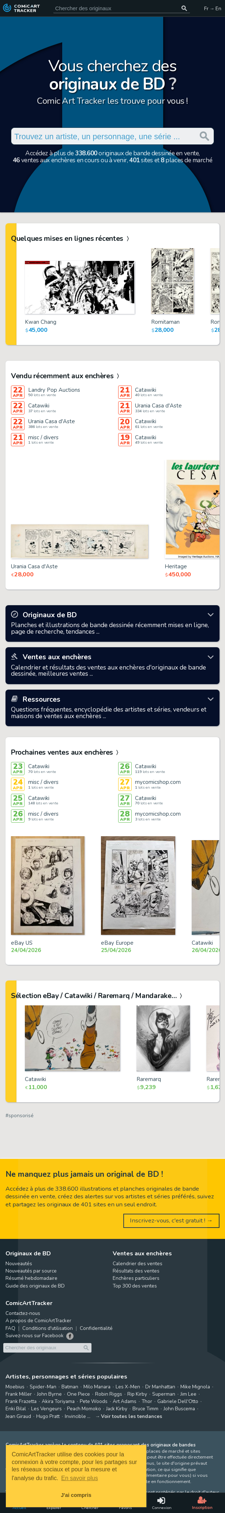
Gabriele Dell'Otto (177, 1401)
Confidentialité (96, 1328)
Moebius (15, 1386)
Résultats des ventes (136, 1270)
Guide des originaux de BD (35, 1285)
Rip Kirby (137, 1394)
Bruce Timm (145, 1408)
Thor (147, 1401)
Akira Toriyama (58, 1401)
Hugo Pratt (48, 1416)
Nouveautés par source (31, 1270)
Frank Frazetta (21, 1401)
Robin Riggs (108, 1394)
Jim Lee (188, 1394)
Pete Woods (94, 1401)
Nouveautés (18, 1263)
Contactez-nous (22, 1313)
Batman (69, 1386)
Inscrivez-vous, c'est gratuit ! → (171, 1220)
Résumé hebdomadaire (31, 1278)
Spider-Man (43, 1386)
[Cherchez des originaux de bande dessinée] (121, 8)
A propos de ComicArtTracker (38, 1320)
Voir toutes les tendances (131, 1416)
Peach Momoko (84, 1408)
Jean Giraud (18, 1416)
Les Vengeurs (46, 1408)
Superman (163, 1394)
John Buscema (179, 1408)
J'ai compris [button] (76, 1495)
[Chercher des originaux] (184, 8)
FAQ (10, 1328)
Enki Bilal (15, 1408)
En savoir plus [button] (79, 1478)
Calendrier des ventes (137, 1263)
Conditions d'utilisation (47, 1328)
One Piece (78, 1394)
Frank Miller (18, 1394)
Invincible (75, 1416)
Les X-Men (128, 1386)
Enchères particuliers (136, 1278)
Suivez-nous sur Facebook (34, 1335)
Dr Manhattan (160, 1386)
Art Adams (124, 1401)
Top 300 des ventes (135, 1285)
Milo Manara (96, 1386)
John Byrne (49, 1394)
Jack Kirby (116, 1408)
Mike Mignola (195, 1386)
